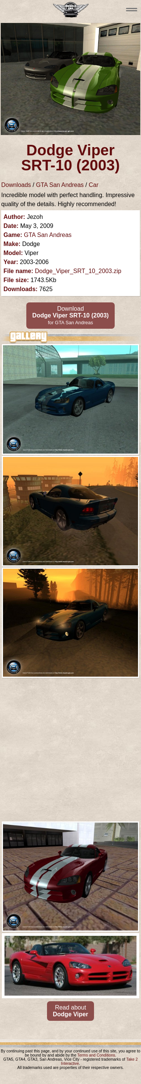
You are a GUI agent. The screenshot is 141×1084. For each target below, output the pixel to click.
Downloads (16, 185)
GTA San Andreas (60, 185)
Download (70, 315)
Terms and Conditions (96, 1055)
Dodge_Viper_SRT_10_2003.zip (78, 271)
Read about (70, 1010)
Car (94, 185)
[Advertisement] (70, 749)
